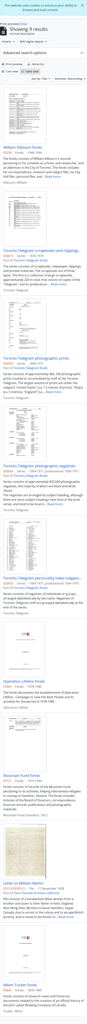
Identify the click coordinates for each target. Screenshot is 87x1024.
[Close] (82, 5)
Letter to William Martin (23, 883)
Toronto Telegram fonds (30, 260)
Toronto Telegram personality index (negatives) (43, 578)
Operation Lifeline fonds (24, 681)
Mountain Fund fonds (21, 775)
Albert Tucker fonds (20, 985)
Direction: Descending (69, 78)
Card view (10, 71)
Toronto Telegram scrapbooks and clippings (41, 250)
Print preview (12, 64)
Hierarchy (35, 64)
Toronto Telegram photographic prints (36, 358)
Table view (30, 71)
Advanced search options (25, 52)
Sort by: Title (39, 78)
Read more (53, 176)
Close (23, 24)
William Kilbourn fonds (22, 147)
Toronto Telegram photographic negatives (39, 466)
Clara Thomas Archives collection (36, 893)
